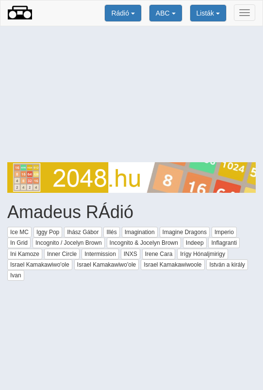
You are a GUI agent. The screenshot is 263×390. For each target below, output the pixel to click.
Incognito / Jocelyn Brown (68, 242)
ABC (166, 13)
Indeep (195, 242)
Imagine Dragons (185, 232)
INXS (130, 254)
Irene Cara (159, 254)
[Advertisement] (131, 94)
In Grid (19, 242)
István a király (227, 264)
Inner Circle (62, 254)
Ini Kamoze (24, 254)
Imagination (140, 232)
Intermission (100, 254)
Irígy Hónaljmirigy (202, 254)
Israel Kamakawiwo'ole (39, 264)
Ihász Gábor (83, 232)
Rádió (122, 13)
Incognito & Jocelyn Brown (144, 242)
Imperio (224, 232)
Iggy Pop (47, 232)
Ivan (15, 275)
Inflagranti (224, 242)
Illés (111, 232)
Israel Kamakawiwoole (172, 264)
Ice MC (19, 232)
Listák (208, 13)
